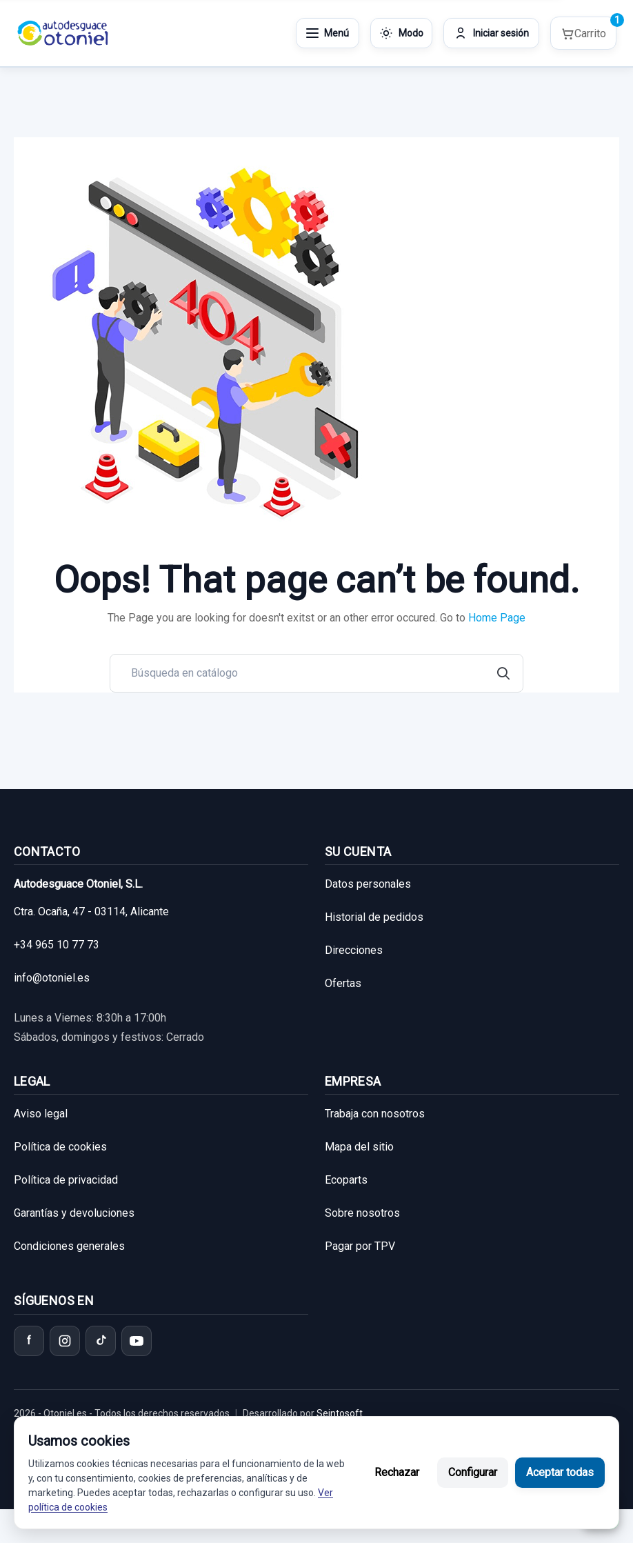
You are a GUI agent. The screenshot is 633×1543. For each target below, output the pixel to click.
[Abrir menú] (327, 33)
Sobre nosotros (362, 1213)
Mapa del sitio (359, 1146)
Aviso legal (41, 1113)
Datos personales (368, 883)
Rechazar (396, 1472)
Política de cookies (60, 1146)
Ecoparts (346, 1179)
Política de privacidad (66, 1179)
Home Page (496, 617)
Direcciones (354, 950)
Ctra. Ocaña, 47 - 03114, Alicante (91, 911)
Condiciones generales (69, 1246)
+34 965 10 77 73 (56, 944)
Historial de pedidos (374, 917)
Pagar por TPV (360, 1246)
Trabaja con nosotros (375, 1113)
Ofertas (343, 983)
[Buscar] (316, 673)
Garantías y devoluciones (74, 1213)
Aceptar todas (560, 1472)
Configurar (472, 1472)
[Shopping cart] (583, 34)
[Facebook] (29, 1341)
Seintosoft (338, 1413)
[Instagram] (65, 1341)
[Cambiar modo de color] (401, 33)
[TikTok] (101, 1341)
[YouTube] (136, 1341)
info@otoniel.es (52, 977)
